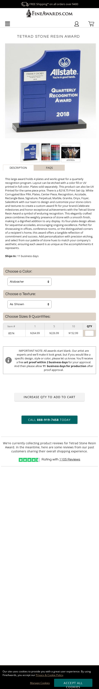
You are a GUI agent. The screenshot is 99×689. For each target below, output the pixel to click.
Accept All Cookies (73, 684)
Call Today (49, 420)
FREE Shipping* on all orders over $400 (49, 4)
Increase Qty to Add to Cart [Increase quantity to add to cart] (49, 397)
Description (18, 168)
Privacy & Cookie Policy (49, 675)
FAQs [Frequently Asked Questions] (49, 168)
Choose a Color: (18, 271)
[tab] (18, 168)
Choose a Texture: (20, 294)
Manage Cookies (40, 683)
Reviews (69, 459)
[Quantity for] (89, 333)
